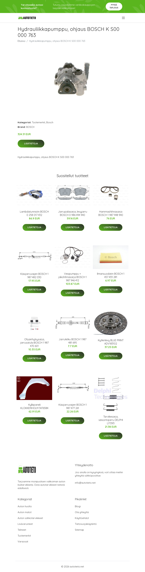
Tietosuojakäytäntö (86, 523)
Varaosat (23, 541)
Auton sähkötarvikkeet (30, 518)
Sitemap (79, 529)
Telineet (22, 529)
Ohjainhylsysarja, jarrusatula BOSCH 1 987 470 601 (34, 343)
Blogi (78, 506)
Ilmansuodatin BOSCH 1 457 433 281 (110, 275)
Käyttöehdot (82, 518)
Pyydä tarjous (114, 6)
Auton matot (24, 512)
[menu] (123, 18)
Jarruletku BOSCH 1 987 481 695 (72, 341)
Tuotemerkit (38, 122)
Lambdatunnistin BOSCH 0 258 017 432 (34, 213)
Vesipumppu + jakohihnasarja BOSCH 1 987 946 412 (72, 277)
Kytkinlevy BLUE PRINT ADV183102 (111, 342)
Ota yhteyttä (82, 512)
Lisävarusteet (25, 523)
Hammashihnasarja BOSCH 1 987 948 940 (110, 213)
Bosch (49, 122)
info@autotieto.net (85, 482)
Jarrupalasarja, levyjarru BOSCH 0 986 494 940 (72, 213)
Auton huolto (25, 506)
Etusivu (21, 40)
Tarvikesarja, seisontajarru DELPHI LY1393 (111, 420)
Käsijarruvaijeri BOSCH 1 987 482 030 (34, 275)
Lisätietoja (31, 143)
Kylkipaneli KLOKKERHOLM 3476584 (34, 406)
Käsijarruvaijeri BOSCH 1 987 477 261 (73, 406)
